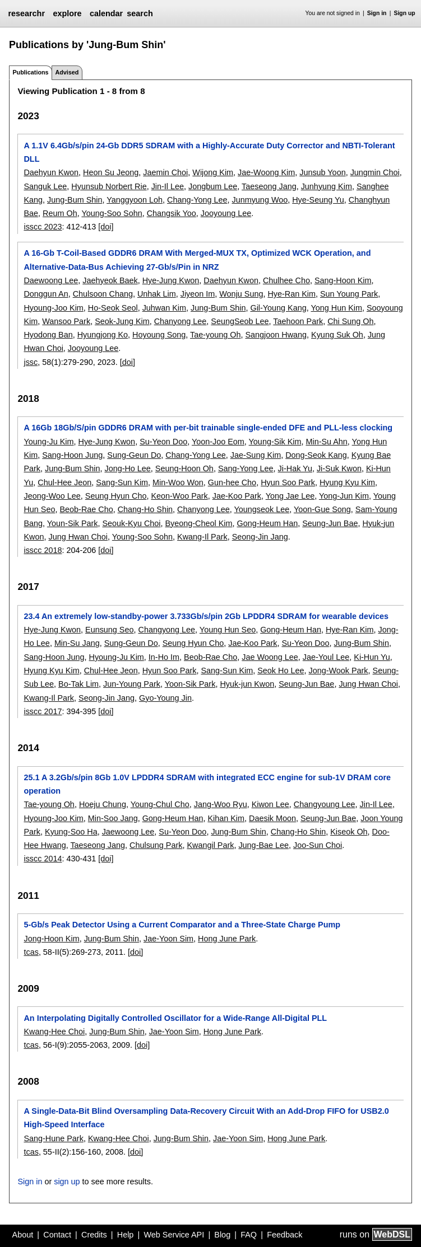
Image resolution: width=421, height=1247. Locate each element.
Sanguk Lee (45, 186)
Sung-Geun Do (134, 455)
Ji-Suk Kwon (339, 468)
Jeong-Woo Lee (52, 495)
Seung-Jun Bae (330, 523)
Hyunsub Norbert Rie (108, 186)
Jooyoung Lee (226, 213)
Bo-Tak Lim (78, 683)
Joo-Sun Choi (317, 845)
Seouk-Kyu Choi (132, 523)
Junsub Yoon (322, 172)
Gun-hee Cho (232, 482)
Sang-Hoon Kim (343, 280)
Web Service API (174, 1234)
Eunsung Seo (109, 629)
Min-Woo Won (177, 482)
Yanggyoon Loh (135, 199)
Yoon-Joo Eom (218, 441)
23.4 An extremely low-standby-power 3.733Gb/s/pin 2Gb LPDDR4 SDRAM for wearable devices (206, 616)
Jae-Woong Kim (266, 172)
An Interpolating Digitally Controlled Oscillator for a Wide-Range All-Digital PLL (175, 1018)
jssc (31, 362)
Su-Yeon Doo (163, 441)
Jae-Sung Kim (255, 455)
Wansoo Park (66, 321)
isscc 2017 (43, 711)
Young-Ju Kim (48, 441)
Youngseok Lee (261, 509)
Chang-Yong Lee (197, 199)
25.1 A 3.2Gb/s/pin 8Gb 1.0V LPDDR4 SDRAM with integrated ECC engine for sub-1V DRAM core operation (207, 784)
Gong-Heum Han (267, 523)
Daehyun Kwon (51, 172)
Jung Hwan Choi (78, 536)
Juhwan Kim (164, 307)
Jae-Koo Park (236, 495)
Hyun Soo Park (288, 482)
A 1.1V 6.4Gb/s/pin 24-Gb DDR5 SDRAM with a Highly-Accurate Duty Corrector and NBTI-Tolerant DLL (209, 152)
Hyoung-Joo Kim (53, 307)
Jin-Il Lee (167, 186)
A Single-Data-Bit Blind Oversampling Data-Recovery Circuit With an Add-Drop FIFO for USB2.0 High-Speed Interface (206, 1118)
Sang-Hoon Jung (72, 455)
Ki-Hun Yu (372, 657)
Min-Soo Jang (113, 818)
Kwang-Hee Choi (54, 1031)
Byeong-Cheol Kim (199, 523)
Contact (57, 1234)
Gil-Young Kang (278, 307)
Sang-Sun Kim (122, 482)
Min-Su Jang (77, 643)
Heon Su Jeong (110, 172)
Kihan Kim (225, 818)
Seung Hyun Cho (116, 495)
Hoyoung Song (159, 334)
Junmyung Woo (260, 199)
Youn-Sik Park (72, 523)
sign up (67, 1181)
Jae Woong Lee (270, 657)
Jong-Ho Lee (127, 468)
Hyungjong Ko (102, 334)
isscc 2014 (43, 858)
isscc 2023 (43, 226)
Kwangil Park (210, 845)
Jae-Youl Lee (326, 657)
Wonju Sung (241, 293)
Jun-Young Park (131, 683)
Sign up (404, 13)
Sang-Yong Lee (246, 468)
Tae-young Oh (215, 334)
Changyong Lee (166, 629)
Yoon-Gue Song (322, 509)
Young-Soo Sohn (111, 213)
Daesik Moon (272, 818)
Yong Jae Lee (290, 495)
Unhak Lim (156, 293)
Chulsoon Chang (103, 293)
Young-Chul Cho (160, 804)
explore (67, 13)
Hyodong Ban (48, 334)
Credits (94, 1234)
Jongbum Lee (212, 186)
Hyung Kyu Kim (347, 482)
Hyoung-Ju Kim (116, 657)
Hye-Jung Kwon (171, 280)
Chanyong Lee (180, 321)
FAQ (248, 1234)
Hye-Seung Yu (318, 199)
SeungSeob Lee (240, 321)
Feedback (284, 1234)
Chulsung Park (155, 845)
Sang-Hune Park (53, 1138)
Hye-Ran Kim (291, 293)
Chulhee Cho (286, 280)
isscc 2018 (43, 550)
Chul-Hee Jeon (64, 482)
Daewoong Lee (51, 280)
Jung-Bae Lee (263, 845)
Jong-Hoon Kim (51, 938)
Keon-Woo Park (179, 495)
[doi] (105, 226)
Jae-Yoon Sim (168, 938)
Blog (222, 1234)
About (23, 1234)
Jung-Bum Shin (74, 199)
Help (125, 1234)
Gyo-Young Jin (165, 697)
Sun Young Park (349, 293)
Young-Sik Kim (275, 441)
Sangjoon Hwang (276, 334)
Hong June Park (227, 938)
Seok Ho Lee (280, 670)
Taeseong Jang (269, 186)
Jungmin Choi (375, 172)
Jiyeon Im (198, 293)
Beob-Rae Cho (86, 509)
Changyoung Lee (324, 804)
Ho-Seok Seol (113, 307)
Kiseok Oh (348, 831)
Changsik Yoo (171, 213)
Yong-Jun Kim (344, 495)
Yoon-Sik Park (190, 683)
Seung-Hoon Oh (184, 468)
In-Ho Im (164, 657)
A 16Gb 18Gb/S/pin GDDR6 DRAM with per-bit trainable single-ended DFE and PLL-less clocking (208, 427)
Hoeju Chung (102, 804)
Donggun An (46, 293)
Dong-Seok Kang (316, 455)
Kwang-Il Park (202, 536)
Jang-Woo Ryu (220, 804)
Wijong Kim (212, 172)
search (139, 13)
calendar (106, 13)
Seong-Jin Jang (260, 536)
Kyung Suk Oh (337, 334)
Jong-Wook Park (338, 670)
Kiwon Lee (270, 804)
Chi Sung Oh (350, 321)
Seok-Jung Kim (122, 321)
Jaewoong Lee (128, 831)
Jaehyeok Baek (109, 280)
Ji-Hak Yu (295, 468)
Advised (66, 72)
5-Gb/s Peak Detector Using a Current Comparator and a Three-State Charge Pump (182, 924)
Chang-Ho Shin (145, 509)
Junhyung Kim (326, 186)
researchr (26, 13)
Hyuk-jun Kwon (247, 683)
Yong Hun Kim (336, 307)
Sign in (377, 13)
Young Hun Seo (228, 629)
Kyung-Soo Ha (71, 831)
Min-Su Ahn (326, 441)
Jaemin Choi (165, 172)
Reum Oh (60, 213)
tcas (31, 952)
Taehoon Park (298, 321)
